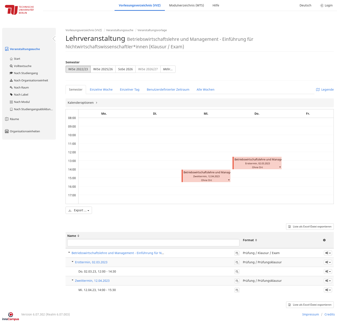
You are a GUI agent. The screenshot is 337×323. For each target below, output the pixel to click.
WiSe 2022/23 (78, 69)
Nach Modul (19, 102)
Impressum (310, 314)
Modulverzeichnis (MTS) (186, 5)
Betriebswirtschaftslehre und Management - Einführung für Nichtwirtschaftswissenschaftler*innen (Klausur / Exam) (156, 253)
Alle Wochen (205, 89)
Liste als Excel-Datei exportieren (309, 226)
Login (326, 5)
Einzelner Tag (129, 89)
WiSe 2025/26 (103, 69)
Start (14, 59)
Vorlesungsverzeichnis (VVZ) (140, 5)
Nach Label (18, 94)
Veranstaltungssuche (22, 49)
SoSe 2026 (125, 69)
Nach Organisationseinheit (28, 80)
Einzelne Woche (101, 89)
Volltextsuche (20, 66)
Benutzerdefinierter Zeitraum (168, 89)
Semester (73, 62)
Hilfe (216, 5)
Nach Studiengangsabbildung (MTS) (32, 109)
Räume (11, 119)
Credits (330, 314)
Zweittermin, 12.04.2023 (92, 281)
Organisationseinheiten (22, 131)
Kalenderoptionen (81, 103)
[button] (229, 179)
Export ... (78, 210)
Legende (325, 89)
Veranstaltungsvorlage (152, 30)
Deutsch (305, 5)
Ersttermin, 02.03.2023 (91, 262)
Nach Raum (19, 87)
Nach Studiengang (23, 73)
